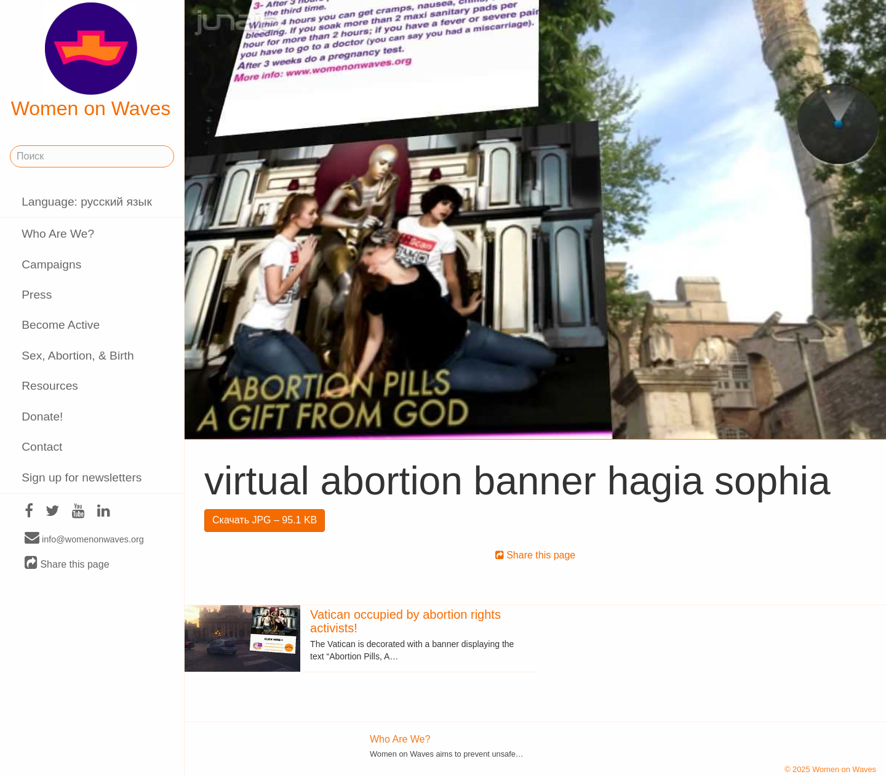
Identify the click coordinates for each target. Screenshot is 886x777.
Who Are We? (58, 233)
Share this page (67, 563)
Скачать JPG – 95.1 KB (264, 520)
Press (37, 294)
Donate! (42, 416)
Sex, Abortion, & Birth (78, 355)
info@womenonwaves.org (84, 539)
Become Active (61, 324)
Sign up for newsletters (82, 477)
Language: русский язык (87, 201)
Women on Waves (91, 60)
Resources (50, 385)
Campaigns (51, 264)
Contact (42, 446)
